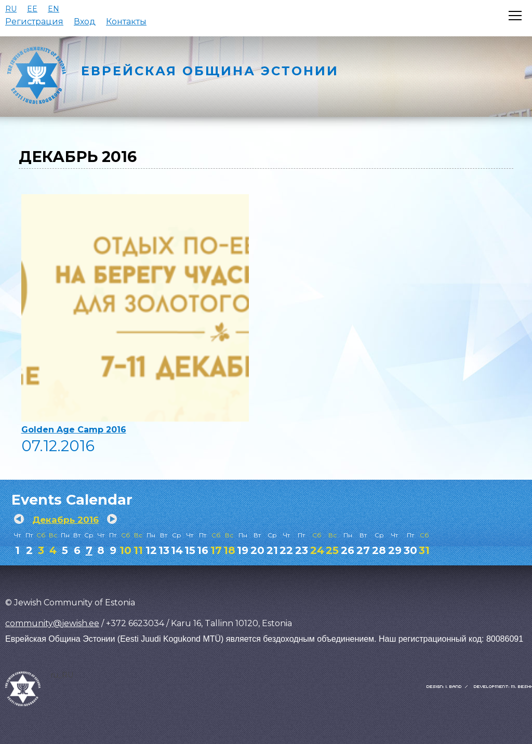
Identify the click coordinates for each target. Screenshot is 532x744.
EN (53, 8)
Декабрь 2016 (65, 520)
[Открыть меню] (515, 15)
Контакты (126, 21)
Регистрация (34, 21)
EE (32, 8)
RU (11, 8)
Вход (85, 21)
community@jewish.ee (52, 623)
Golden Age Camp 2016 (73, 430)
